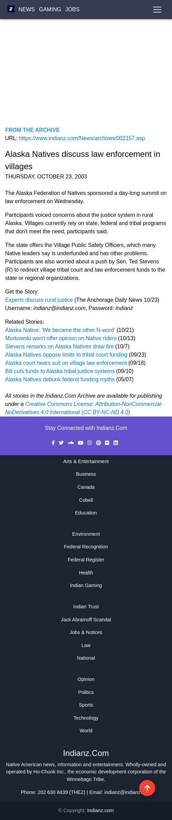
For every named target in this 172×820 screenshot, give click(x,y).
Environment (86, 534)
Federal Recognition (86, 546)
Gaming (50, 9)
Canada (85, 487)
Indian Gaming (86, 585)
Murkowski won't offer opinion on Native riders (61, 338)
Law (85, 645)
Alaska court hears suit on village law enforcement (66, 363)
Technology (86, 718)
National (86, 658)
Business (86, 474)
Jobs (72, 9)
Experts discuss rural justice (39, 300)
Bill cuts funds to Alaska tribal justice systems (60, 371)
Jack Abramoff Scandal (86, 619)
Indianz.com (100, 810)
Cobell (86, 500)
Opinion (86, 679)
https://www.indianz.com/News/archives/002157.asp (82, 138)
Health (86, 572)
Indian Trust (86, 606)
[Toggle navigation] (157, 9)
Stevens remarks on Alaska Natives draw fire (60, 346)
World (86, 730)
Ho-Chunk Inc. (49, 771)
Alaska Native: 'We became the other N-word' (61, 330)
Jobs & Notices (86, 632)
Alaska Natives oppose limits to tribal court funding (66, 355)
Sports (86, 705)
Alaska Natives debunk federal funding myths (60, 379)
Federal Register (86, 559)
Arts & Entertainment (86, 461)
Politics (86, 692)
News (26, 9)
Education (86, 512)
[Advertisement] (86, 78)
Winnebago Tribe (85, 779)
